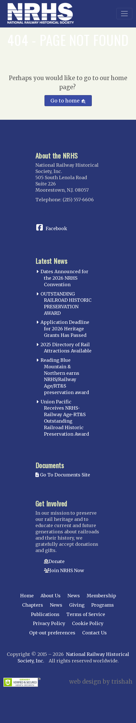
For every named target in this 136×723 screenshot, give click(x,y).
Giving (76, 605)
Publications (45, 614)
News (73, 595)
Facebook (56, 228)
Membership (101, 595)
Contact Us (94, 633)
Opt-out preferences (52, 633)
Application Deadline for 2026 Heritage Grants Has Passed (65, 328)
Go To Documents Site (62, 475)
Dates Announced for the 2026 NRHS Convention (64, 278)
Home (27, 595)
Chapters (32, 605)
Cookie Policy (87, 623)
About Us (51, 595)
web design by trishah (101, 681)
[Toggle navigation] (124, 13)
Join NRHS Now (67, 570)
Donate (56, 561)
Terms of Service (85, 614)
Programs (102, 605)
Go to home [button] (68, 100)
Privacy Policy (49, 623)
